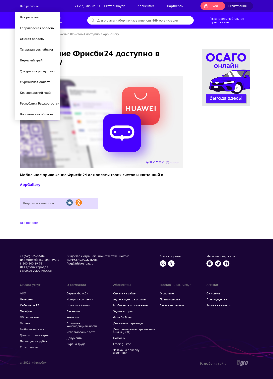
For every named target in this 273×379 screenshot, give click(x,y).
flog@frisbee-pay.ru (80, 263)
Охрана (25, 323)
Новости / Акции (78, 305)
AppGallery (30, 184)
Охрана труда (76, 344)
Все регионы (29, 6)
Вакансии (73, 311)
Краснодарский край (35, 93)
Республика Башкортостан (39, 103)
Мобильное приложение (130, 305)
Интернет (26, 299)
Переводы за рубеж (34, 341)
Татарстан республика (36, 49)
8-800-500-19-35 (31, 263)
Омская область (32, 39)
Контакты (73, 317)
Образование (29, 317)
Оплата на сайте (124, 293)
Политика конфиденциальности (82, 325)
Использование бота (81, 332)
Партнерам (175, 6)
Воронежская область (36, 114)
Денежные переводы (128, 323)
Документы (74, 338)
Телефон (26, 311)
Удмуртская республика (37, 71)
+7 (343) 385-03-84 (86, 6)
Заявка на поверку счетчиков (126, 351)
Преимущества (170, 299)
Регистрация (237, 6)
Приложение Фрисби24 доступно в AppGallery (84, 34)
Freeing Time (122, 344)
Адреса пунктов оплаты (129, 299)
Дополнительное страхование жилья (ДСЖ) (134, 331)
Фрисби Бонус (123, 317)
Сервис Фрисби (77, 293)
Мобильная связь (32, 329)
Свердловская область (37, 28)
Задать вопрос (123, 311)
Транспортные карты (34, 335)
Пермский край (31, 60)
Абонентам (145, 6)
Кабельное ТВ (29, 305)
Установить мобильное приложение (227, 20)
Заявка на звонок (172, 305)
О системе (167, 293)
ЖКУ (23, 293)
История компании (80, 299)
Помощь (119, 338)
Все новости (29, 223)
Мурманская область (35, 82)
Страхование (29, 347)
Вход (214, 6)
